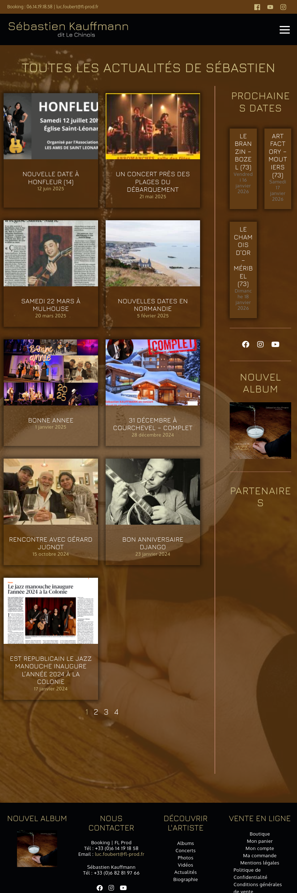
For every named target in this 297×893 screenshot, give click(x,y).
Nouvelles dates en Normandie (153, 305)
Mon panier (260, 841)
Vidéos (186, 865)
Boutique (260, 834)
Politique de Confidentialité (251, 873)
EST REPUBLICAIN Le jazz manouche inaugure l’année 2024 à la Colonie (51, 670)
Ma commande (260, 855)
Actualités (185, 872)
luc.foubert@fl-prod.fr (77, 6)
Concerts (185, 850)
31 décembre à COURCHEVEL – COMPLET (153, 424)
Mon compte (260, 848)
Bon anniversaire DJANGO (152, 543)
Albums (185, 843)
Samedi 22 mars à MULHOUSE (50, 305)
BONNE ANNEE (51, 420)
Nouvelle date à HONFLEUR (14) (50, 178)
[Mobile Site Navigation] (285, 30)
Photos (186, 858)
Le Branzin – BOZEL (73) (243, 151)
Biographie (185, 879)
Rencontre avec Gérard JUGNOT (51, 543)
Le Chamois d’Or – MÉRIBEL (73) (243, 256)
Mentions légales (259, 863)
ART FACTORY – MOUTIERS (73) (277, 155)
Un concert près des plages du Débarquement (153, 181)
